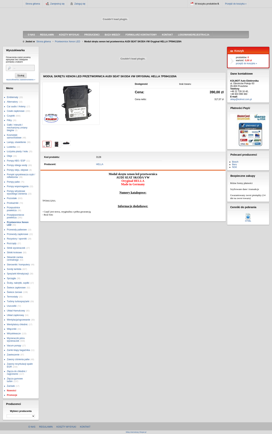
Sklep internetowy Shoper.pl (136, 432)
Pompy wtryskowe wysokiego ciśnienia (17, 192)
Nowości (11, 390)
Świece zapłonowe (16, 287)
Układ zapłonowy (15, 315)
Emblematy (12, 97)
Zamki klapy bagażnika (18, 350)
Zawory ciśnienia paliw (18, 359)
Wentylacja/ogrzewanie (18, 319)
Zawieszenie (13, 354)
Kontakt (85, 427)
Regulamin (46, 427)
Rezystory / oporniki (17, 238)
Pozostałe (12, 198)
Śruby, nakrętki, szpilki (18, 283)
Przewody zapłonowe (17, 234)
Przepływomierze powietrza (15, 216)
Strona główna (33, 3)
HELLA (99, 164)
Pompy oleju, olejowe (17, 170)
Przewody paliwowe (17, 229)
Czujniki (11, 115)
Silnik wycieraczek (16, 248)
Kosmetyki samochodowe (14, 136)
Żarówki (11, 386)
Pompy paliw (13, 182)
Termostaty (12, 296)
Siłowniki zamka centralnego (15, 258)
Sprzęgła (11, 278)
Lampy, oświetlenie (16, 142)
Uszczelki (11, 306)
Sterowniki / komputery (18, 264)
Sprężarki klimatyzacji (18, 273)
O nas (31, 427)
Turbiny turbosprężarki (18, 301)
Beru (234, 164)
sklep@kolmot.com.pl (241, 99)
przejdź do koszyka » (246, 63)
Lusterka (11, 147)
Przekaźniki (12, 203)
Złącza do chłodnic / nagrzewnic (17, 372)
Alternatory (12, 101)
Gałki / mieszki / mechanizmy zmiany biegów (17, 128)
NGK (234, 167)
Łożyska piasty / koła (17, 151)
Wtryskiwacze (14, 333)
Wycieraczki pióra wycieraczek (16, 339)
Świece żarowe (14, 292)
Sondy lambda (14, 269)
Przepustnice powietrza (13, 209)
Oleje (9, 156)
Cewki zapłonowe (15, 111)
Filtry (9, 120)
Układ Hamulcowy (16, 310)
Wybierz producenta (21, 411)
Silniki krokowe (14, 252)
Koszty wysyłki (66, 427)
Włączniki (11, 329)
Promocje (12, 395)
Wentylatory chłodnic (17, 324)
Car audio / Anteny (16, 106)
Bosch (235, 162)
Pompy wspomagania (18, 186)
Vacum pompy (14, 345)
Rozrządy (11, 243)
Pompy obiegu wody (17, 165)
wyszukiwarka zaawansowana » (20, 79)
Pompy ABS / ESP (16, 160)
